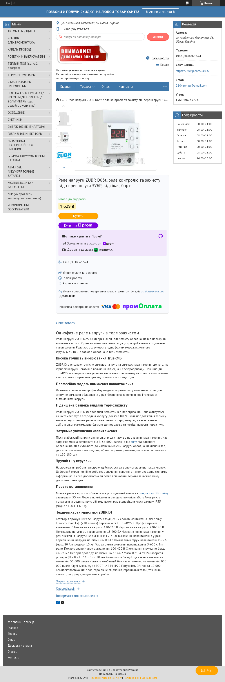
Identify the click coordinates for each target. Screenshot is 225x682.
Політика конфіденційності (140, 677)
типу (134, 442)
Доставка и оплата (20, 645)
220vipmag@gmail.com (191, 86)
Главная (65, 86)
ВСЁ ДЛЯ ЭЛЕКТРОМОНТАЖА (21, 40)
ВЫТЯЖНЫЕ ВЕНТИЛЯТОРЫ (26, 127)
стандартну (146, 493)
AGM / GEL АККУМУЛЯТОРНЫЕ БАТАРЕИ (21, 171)
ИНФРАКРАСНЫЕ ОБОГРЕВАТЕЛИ (19, 207)
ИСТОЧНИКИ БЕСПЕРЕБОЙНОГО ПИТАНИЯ (20, 145)
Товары (85, 86)
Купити (78, 216)
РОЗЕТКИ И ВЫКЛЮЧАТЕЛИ (26, 56)
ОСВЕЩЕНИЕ (16, 113)
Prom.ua (133, 669)
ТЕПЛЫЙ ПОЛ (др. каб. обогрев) (23, 66)
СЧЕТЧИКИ (15, 120)
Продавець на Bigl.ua (112, 673)
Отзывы (13, 651)
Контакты (126, 86)
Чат (207, 671)
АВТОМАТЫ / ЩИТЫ (21, 31)
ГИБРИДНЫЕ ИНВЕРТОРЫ (25, 134)
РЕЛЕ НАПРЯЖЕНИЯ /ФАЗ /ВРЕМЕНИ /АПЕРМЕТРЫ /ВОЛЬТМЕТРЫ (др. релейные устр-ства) (26, 99)
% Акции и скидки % (160, 11)
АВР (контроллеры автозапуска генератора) (24, 196)
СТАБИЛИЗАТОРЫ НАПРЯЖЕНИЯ (19, 84)
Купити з (78, 225)
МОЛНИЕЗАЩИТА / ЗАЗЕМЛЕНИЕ (20, 185)
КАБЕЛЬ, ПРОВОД (19, 49)
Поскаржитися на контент (106, 677)
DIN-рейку (162, 493)
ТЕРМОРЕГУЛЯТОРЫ (21, 75)
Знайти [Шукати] (158, 36)
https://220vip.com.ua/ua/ (192, 71)
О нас (106, 86)
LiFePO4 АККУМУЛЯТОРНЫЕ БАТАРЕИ (27, 158)
